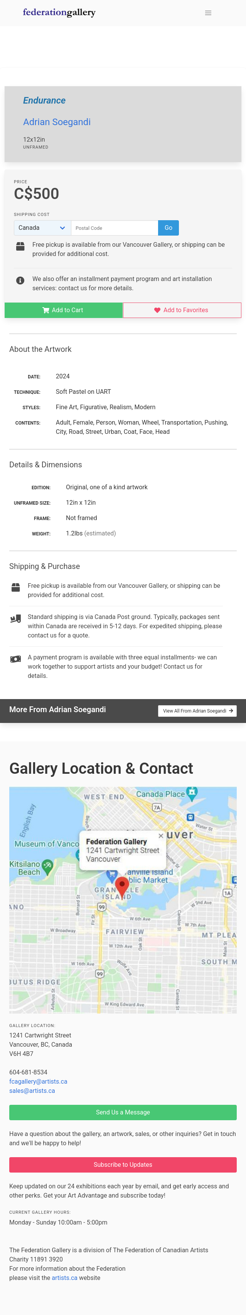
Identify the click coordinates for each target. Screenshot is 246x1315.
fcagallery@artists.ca (38, 1081)
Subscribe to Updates (123, 1164)
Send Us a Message (123, 1112)
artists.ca (65, 1278)
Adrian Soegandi (57, 122)
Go (168, 227)
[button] (208, 13)
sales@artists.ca (32, 1090)
